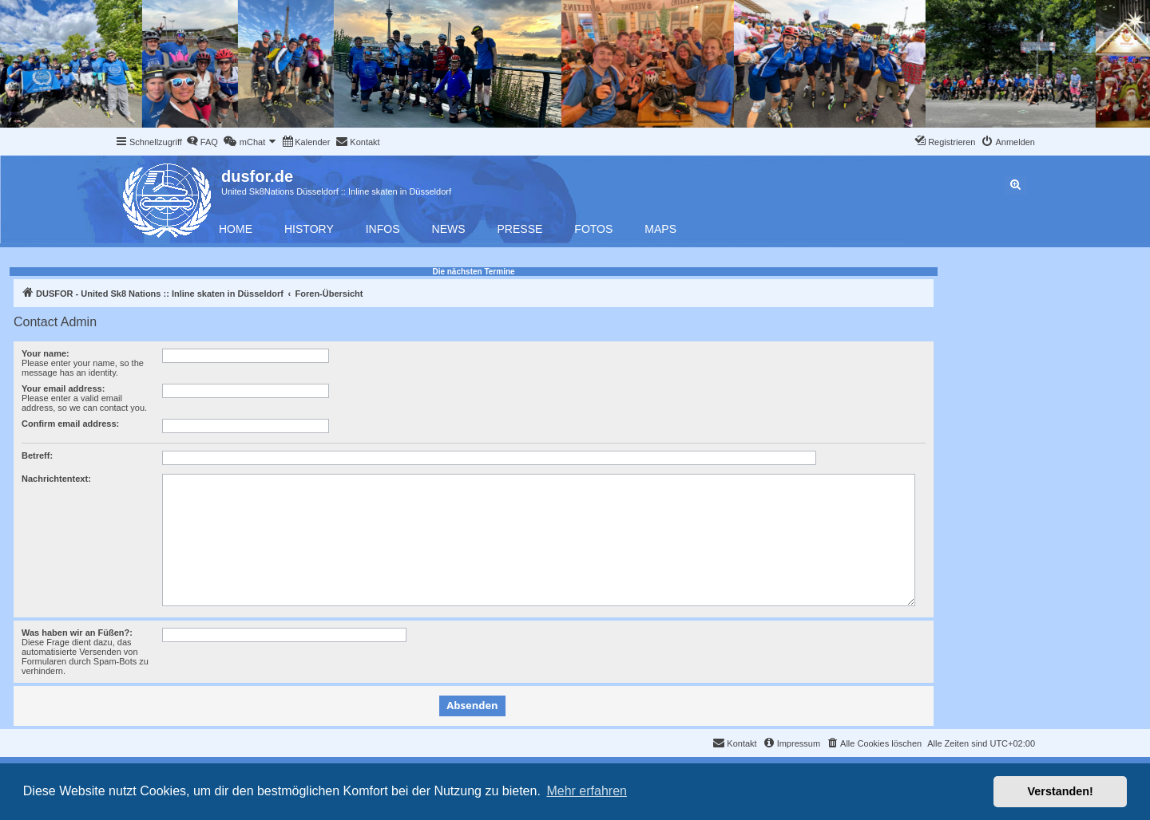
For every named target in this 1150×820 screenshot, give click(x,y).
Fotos (593, 229)
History (309, 229)
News (449, 229)
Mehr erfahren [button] (586, 791)
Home (235, 229)
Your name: (45, 353)
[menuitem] (202, 142)
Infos (383, 229)
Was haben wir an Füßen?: (77, 632)
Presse (520, 229)
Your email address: (63, 388)
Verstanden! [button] (1060, 791)
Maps (660, 229)
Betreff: (37, 455)
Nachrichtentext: (56, 478)
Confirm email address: (70, 423)
